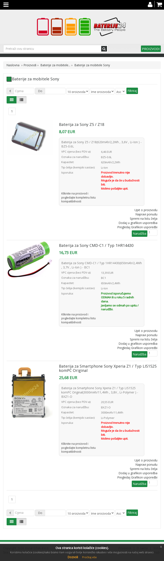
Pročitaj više (89, 557)
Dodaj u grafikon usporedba (138, 223)
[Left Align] (12, 99)
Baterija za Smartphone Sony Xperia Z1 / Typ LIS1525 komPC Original (108, 368)
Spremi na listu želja (143, 218)
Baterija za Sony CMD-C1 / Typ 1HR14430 (96, 245)
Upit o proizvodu (146, 210)
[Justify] (21, 99)
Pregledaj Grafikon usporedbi (137, 227)
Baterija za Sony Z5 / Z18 (81, 124)
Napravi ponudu (146, 214)
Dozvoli (72, 557)
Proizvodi (151, 49)
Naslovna (12, 65)
